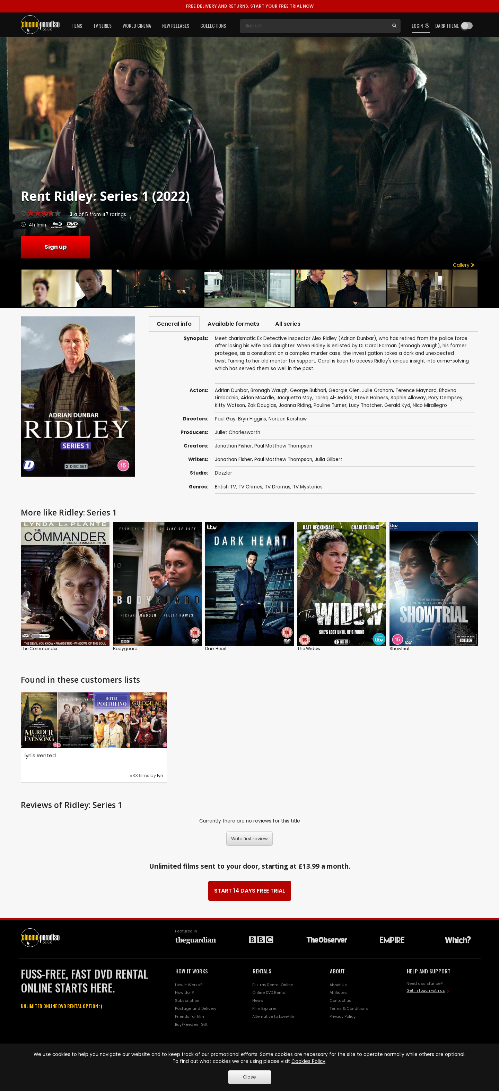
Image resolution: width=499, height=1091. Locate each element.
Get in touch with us (425, 991)
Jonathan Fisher (233, 447)
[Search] (314, 26)
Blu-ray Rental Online (272, 985)
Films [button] (76, 25)
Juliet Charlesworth (237, 433)
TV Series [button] (102, 25)
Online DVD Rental (269, 993)
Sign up (55, 247)
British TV (225, 487)
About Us (338, 985)
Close (249, 1077)
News (257, 1001)
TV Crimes (250, 487)
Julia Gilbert (328, 460)
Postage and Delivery (195, 1009)
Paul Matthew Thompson (283, 447)
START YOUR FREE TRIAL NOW (250, 6)
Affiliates (338, 993)
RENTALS (262, 971)
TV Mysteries (308, 487)
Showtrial (399, 650)
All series (293, 324)
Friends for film (189, 1017)
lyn (160, 776)
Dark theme (447, 25)
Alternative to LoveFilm (274, 1017)
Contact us (340, 1001)
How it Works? (188, 985)
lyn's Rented (40, 756)
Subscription (187, 1001)
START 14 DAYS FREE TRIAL (249, 891)
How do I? (184, 993)
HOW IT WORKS (191, 971)
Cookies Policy (308, 1061)
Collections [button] (213, 25)
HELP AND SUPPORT (428, 971)
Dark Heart (216, 650)
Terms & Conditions (349, 1009)
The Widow (309, 650)
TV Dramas (277, 487)
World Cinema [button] (137, 25)
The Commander (39, 650)
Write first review (249, 839)
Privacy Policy (343, 1017)
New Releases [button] (175, 25)
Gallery (464, 265)
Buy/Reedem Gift (191, 1025)
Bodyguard (125, 650)
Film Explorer (264, 1009)
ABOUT (337, 971)
